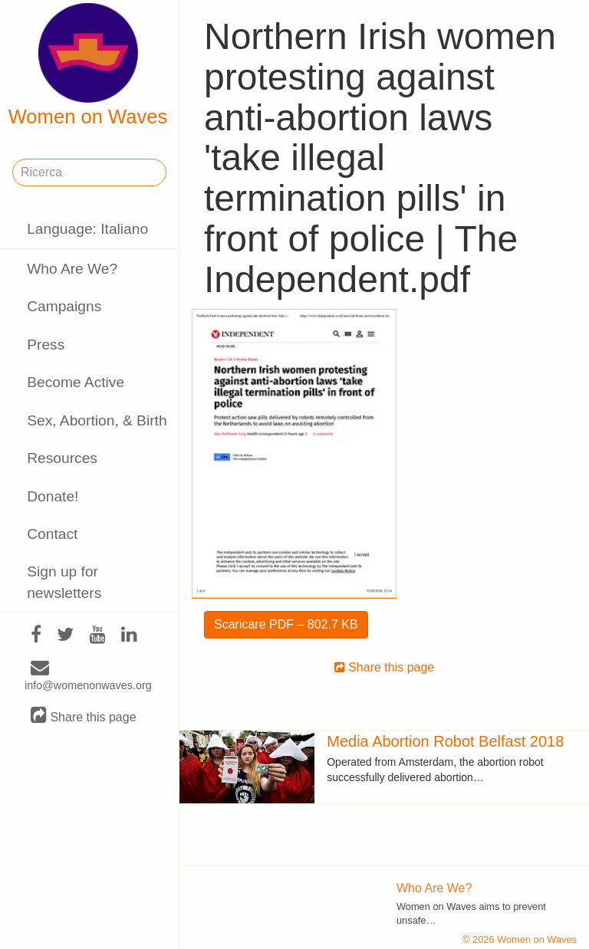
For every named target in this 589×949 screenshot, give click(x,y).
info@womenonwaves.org (88, 677)
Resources (62, 458)
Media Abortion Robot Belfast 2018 (445, 741)
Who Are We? (72, 269)
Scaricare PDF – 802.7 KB (286, 624)
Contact (52, 534)
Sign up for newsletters (64, 581)
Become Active (75, 382)
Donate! (52, 496)
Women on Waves (88, 65)
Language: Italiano (87, 229)
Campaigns (64, 306)
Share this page (84, 716)
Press (45, 345)
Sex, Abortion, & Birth (96, 420)
